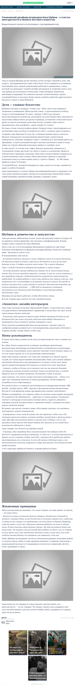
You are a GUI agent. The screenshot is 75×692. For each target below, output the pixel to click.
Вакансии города (7, 7)
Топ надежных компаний (54, 7)
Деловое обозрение (23, 7)
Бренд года (37, 7)
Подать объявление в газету (33, 3)
